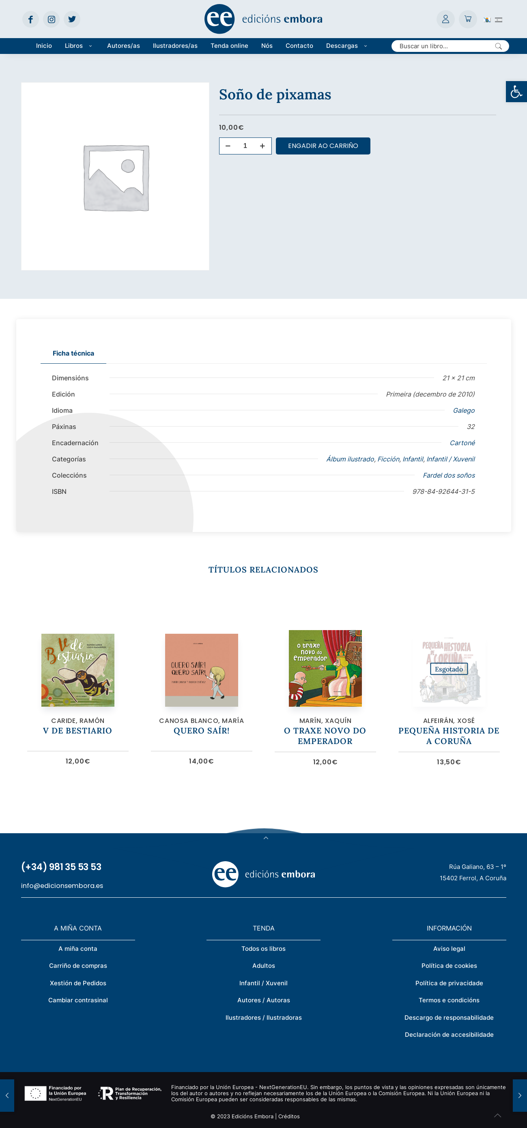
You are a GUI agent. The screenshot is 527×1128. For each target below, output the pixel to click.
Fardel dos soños (449, 475)
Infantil (412, 459)
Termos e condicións (449, 1000)
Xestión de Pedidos (78, 983)
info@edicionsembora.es (62, 885)
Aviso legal (449, 948)
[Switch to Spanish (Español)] (498, 19)
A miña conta (77, 948)
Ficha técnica (73, 353)
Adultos (263, 965)
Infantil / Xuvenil (450, 459)
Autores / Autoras (263, 1000)
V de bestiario (77, 730)
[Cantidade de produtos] (245, 145)
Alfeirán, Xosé (449, 720)
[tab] (73, 353)
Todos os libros (263, 948)
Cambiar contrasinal (78, 1000)
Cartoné (462, 443)
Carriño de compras (78, 965)
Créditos (289, 1116)
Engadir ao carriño (323, 145)
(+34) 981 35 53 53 (61, 867)
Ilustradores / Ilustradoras (264, 1017)
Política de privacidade (449, 983)
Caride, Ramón (78, 720)
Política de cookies (449, 965)
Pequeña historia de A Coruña (448, 735)
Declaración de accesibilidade (449, 1034)
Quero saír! (202, 730)
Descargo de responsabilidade (449, 1017)
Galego (464, 410)
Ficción (388, 459)
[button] (516, 91)
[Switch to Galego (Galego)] (487, 19)
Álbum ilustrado (350, 459)
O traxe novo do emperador (325, 735)
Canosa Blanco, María (201, 720)
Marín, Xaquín (325, 720)
